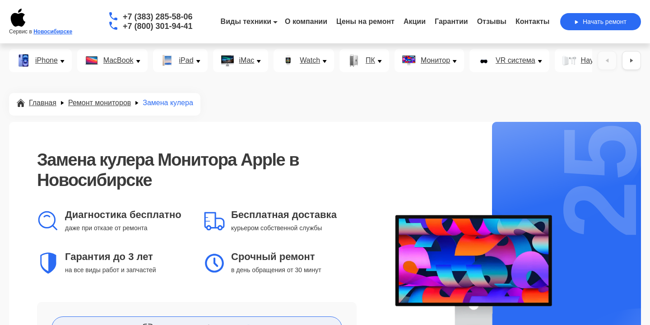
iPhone (46, 60)
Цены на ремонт (365, 21)
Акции (415, 21)
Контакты (532, 21)
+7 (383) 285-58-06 (158, 16)
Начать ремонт (601, 22)
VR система (515, 60)
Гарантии (451, 21)
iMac (247, 60)
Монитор (435, 60)
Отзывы (491, 21)
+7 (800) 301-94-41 (158, 26)
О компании (306, 21)
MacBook (118, 60)
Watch (310, 60)
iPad (186, 60)
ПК (370, 60)
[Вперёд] (631, 60)
